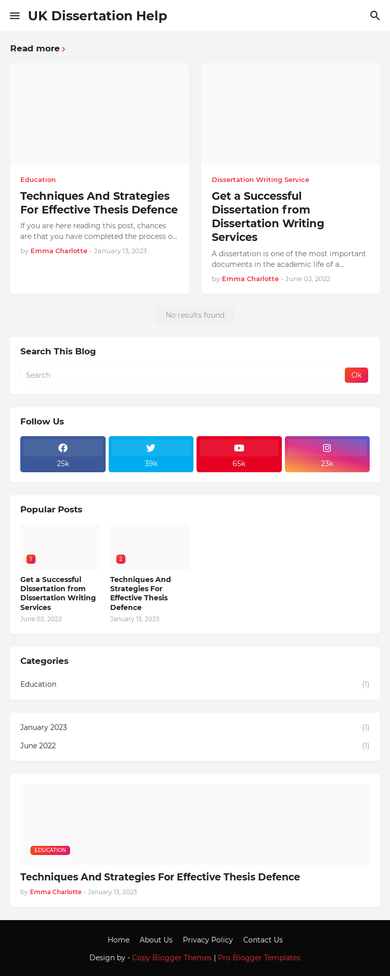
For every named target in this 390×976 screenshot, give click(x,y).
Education (195, 685)
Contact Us (263, 939)
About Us (156, 939)
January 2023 (195, 728)
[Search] (376, 15)
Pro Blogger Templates (259, 957)
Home (118, 939)
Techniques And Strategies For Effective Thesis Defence (99, 203)
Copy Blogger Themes (172, 957)
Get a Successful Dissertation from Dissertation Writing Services (268, 217)
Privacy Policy (208, 939)
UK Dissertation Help (97, 15)
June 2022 (195, 746)
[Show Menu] (14, 15)
